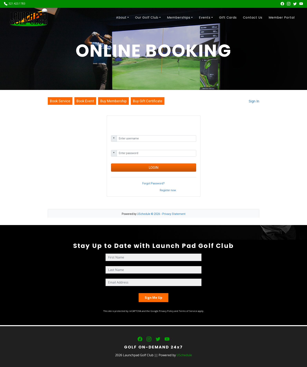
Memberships (178, 17)
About (121, 17)
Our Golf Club (146, 17)
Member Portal (282, 17)
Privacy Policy (166, 311)
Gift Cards (228, 17)
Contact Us (252, 17)
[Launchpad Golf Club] (28, 17)
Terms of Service (188, 311)
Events (204, 17)
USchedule (184, 355)
